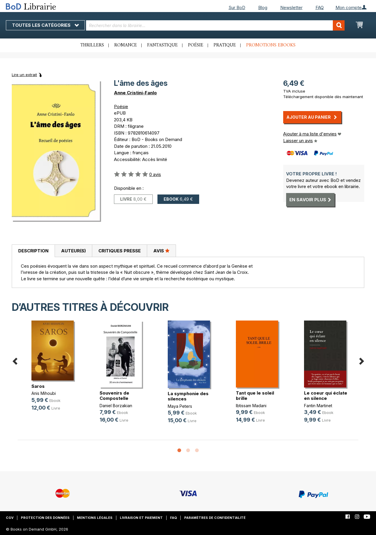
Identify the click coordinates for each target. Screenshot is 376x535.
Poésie (195, 45)
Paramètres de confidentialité (215, 518)
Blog (262, 7)
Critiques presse (119, 251)
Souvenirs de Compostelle (114, 395)
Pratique (225, 45)
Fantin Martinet (318, 405)
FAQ (319, 7)
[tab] (33, 250)
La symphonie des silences (188, 396)
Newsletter (291, 7)
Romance (125, 45)
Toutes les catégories (45, 25)
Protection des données (45, 518)
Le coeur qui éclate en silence (325, 395)
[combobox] (215, 25)
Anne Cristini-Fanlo (135, 92)
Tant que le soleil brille (255, 395)
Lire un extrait (24, 74)
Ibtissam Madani (251, 405)
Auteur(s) (73, 251)
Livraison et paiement (141, 518)
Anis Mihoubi (43, 393)
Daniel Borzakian (116, 405)
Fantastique (162, 45)
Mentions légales (95, 518)
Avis (161, 250)
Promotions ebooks (271, 45)
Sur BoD (237, 7)
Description (33, 251)
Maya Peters (180, 406)
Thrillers (92, 45)
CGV (10, 518)
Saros (38, 386)
